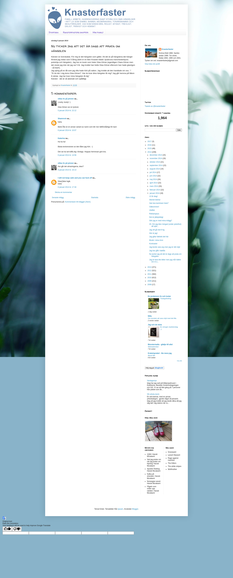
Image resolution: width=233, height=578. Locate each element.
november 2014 (156, 158)
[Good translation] (7, 529)
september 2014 (156, 165)
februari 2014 (155, 190)
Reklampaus (154, 214)
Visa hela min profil (152, 64)
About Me (151, 355)
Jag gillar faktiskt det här (158, 237)
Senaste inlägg (58, 197)
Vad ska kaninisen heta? (159, 203)
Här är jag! (153, 233)
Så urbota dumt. (153, 394)
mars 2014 (154, 186)
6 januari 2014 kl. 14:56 (67, 155)
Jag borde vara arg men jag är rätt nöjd (164, 247)
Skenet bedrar (154, 200)
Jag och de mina (155, 325)
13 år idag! (153, 196)
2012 (150, 271)
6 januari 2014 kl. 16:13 (67, 170)
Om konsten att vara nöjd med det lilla (162, 318)
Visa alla (179, 361)
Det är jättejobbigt (156, 217)
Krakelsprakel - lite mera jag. (160, 353)
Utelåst (152, 210)
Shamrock (62, 119)
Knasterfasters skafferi (75, 32)
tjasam (120, 509)
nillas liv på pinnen (66, 99)
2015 (150, 148)
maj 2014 (154, 179)
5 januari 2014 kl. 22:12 (67, 110)
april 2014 (154, 183)
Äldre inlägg (130, 197)
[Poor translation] (17, 529)
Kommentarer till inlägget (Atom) (77, 202)
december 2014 (156, 155)
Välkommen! (154, 207)
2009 (150, 281)
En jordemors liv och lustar (159, 296)
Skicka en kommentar (63, 192)
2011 (150, 274)
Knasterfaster (167, 49)
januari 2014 (155, 193)
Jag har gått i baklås (157, 251)
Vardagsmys (152, 381)
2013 (150, 267)
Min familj (98, 32)
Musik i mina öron (156, 240)
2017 (150, 141)
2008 (150, 284)
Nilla (150, 316)
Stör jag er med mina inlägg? (160, 221)
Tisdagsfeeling (165, 298)
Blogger (135, 509)
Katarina (61, 138)
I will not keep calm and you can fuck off (75, 178)
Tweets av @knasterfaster (155, 106)
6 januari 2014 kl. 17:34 (67, 187)
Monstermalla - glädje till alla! (160, 344)
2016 (150, 145)
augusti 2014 (155, 169)
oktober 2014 (155, 162)
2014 (150, 152)
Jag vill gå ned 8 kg (156, 230)
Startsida (54, 32)
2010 (150, 278)
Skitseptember (153, 347)
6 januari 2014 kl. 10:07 (67, 130)
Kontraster (153, 244)
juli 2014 (153, 172)
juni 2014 (153, 176)
